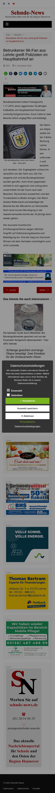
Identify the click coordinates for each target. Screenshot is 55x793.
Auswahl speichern (27, 408)
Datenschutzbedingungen (27, 426)
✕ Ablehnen (27, 416)
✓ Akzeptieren (27, 401)
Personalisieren (27, 421)
